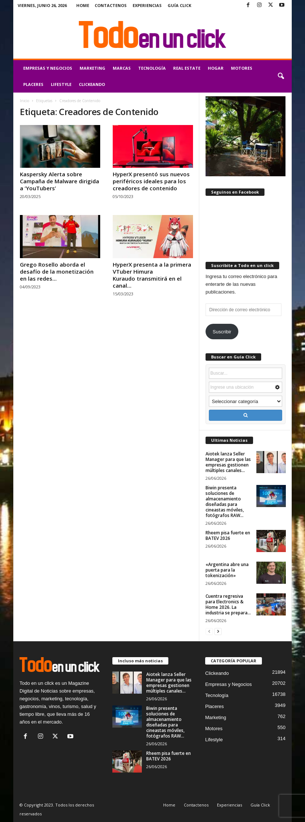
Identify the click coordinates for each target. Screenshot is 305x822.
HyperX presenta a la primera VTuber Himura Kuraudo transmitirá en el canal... (152, 275)
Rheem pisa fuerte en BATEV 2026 (228, 535)
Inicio (24, 100)
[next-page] (218, 631)
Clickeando (92, 84)
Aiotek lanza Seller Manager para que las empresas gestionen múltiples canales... (228, 462)
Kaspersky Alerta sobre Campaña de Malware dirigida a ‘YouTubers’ (59, 181)
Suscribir (222, 331)
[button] (281, 76)
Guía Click (179, 5)
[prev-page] (209, 631)
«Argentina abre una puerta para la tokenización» (227, 570)
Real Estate (186, 68)
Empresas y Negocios (47, 68)
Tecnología (152, 68)
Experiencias (147, 5)
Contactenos (111, 5)
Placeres (33, 84)
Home (82, 5)
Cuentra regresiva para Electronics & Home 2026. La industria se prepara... (228, 604)
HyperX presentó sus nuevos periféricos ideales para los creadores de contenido (151, 181)
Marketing (92, 68)
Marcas (122, 68)
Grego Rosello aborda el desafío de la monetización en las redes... (57, 271)
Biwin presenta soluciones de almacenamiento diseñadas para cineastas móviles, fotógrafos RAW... (225, 501)
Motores (241, 68)
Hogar (216, 68)
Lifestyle (61, 84)
